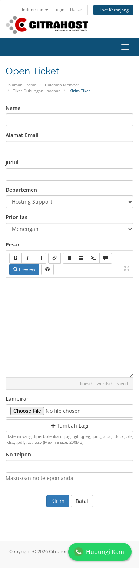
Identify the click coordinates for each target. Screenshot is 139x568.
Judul (12, 162)
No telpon (18, 454)
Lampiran (18, 398)
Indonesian (35, 9)
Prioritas (16, 217)
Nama (13, 107)
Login (59, 9)
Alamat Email (22, 135)
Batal (82, 500)
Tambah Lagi (70, 425)
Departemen (21, 189)
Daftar (76, 9)
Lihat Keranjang (113, 10)
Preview (24, 269)
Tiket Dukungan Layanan (37, 90)
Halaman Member (62, 85)
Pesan (13, 244)
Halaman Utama (21, 85)
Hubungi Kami (100, 551)
